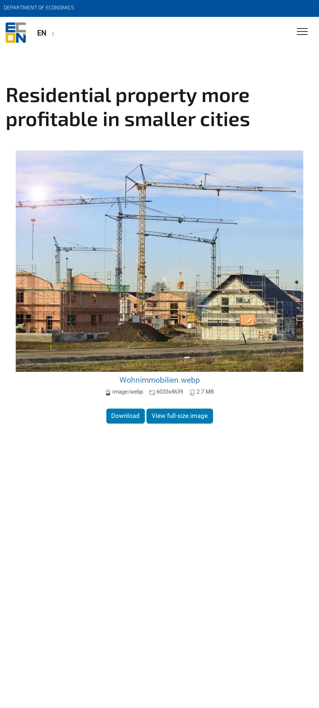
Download (125, 415)
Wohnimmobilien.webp (159, 380)
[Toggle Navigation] (302, 32)
